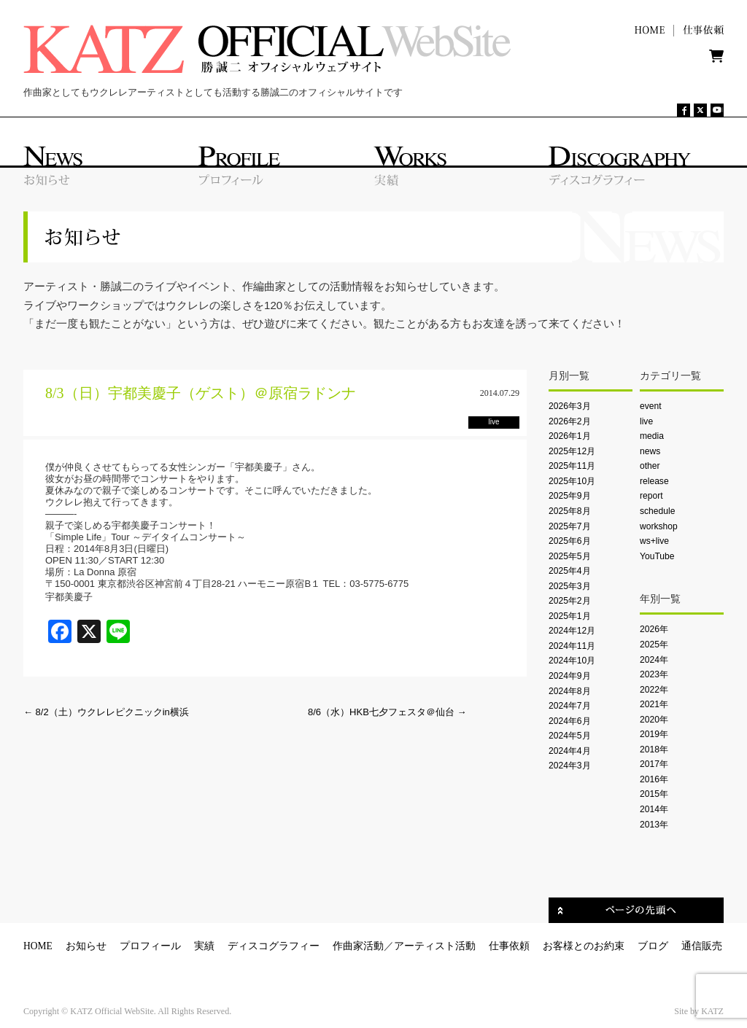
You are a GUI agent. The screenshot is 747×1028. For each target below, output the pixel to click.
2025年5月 (570, 556)
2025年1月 (570, 616)
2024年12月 (572, 631)
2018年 (654, 749)
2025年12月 (572, 451)
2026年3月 (570, 406)
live (646, 421)
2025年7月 (570, 526)
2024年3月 (570, 765)
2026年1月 (570, 436)
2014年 (654, 809)
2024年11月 (572, 646)
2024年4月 (570, 751)
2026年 (654, 629)
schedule (657, 511)
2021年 (654, 704)
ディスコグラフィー (274, 946)
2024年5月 (570, 736)
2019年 (654, 734)
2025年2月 (570, 601)
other (650, 466)
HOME (38, 946)
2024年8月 (570, 691)
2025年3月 (570, 586)
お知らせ (86, 946)
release (654, 481)
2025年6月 (570, 541)
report (651, 496)
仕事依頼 (509, 946)
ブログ (653, 946)
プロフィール (150, 946)
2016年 (654, 779)
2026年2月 (570, 421)
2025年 (654, 644)
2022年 (654, 690)
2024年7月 (570, 706)
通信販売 (701, 946)
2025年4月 (570, 571)
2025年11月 (572, 466)
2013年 (654, 824)
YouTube (657, 556)
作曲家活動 (358, 946)
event (651, 406)
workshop (659, 526)
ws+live (654, 541)
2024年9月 (570, 676)
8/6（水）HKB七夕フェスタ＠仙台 (387, 711)
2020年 (654, 719)
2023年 (654, 674)
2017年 (654, 764)
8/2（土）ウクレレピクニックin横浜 (106, 711)
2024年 (654, 660)
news (650, 451)
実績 (204, 946)
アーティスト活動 (435, 946)
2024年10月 (572, 660)
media (652, 436)
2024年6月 (570, 721)
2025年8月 (570, 511)
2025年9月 (570, 496)
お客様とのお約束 (583, 946)
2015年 (654, 794)
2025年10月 (572, 481)
